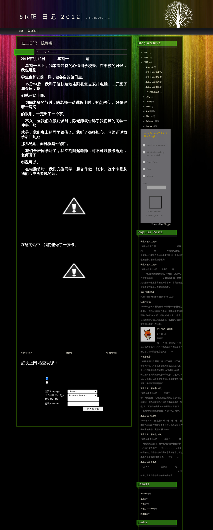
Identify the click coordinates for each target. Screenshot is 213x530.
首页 (21, 30)
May (148, 106)
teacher (144, 494)
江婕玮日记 (146, 302)
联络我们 (31, 30)
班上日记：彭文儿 (154, 72)
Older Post (111, 352)
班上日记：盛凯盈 (165, 329)
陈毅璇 (144, 514)
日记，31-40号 (147, 509)
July (148, 97)
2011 (146, 62)
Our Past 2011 (147, 292)
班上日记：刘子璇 (154, 87)
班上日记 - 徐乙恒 (148, 416)
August (149, 67)
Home (69, 352)
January (150, 126)
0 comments (52, 52)
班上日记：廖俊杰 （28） (152, 434)
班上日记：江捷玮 (149, 241)
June (148, 101)
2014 (146, 52)
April (148, 111)
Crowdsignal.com (154, 215)
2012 (146, 57)
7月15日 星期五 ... (154, 92)
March (149, 116)
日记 (44, 52)
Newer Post (26, 352)
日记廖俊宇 (146, 357)
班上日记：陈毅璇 (37, 43)
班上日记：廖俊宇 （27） (152, 388)
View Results (154, 211)
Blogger (167, 224)
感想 (143, 499)
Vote (155, 202)
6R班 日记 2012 (50, 16)
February (150, 121)
